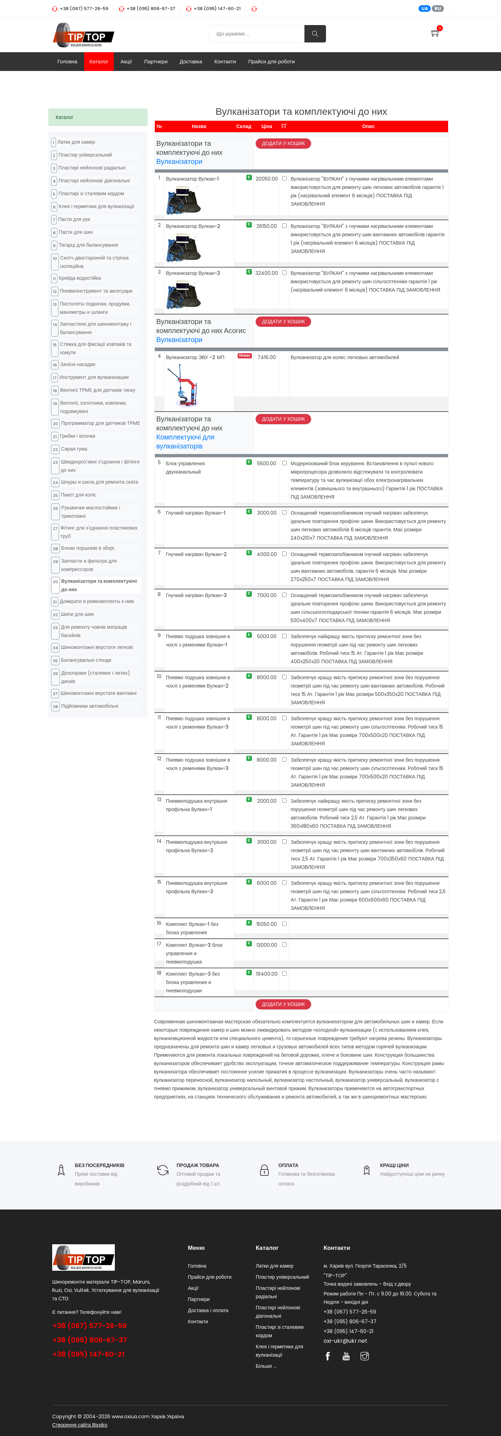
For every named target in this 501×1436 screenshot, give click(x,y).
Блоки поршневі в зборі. (88, 548)
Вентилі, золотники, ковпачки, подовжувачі (93, 407)
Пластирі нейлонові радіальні (92, 167)
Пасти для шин (76, 232)
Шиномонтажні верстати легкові (97, 647)
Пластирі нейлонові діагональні (94, 180)
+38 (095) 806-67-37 (89, 1340)
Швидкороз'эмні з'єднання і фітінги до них (100, 466)
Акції (126, 61)
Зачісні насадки (77, 364)
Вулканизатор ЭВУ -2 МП (195, 357)
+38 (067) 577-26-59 (89, 1326)
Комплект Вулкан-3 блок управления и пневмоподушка (194, 953)
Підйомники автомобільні (89, 706)
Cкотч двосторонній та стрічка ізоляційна (94, 262)
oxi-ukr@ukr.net (345, 1341)
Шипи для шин (77, 614)
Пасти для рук (74, 219)
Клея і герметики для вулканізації (96, 206)
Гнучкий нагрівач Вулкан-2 (196, 554)
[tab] (98, 117)
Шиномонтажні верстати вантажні (98, 693)
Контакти (225, 61)
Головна (67, 61)
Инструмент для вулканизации (94, 377)
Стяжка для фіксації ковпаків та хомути (96, 348)
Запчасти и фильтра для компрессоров (89, 565)
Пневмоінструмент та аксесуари (96, 290)
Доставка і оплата (208, 1310)
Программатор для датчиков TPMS (100, 423)
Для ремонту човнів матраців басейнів (94, 631)
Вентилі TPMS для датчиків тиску (97, 390)
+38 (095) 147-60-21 (88, 1354)
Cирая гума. (74, 448)
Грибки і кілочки (77, 436)
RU (438, 8)
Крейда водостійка (80, 278)
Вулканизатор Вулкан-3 (193, 273)
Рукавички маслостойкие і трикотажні (90, 511)
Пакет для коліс (78, 494)
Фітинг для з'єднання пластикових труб (99, 532)
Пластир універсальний (85, 154)
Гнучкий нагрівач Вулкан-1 (195, 512)
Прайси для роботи (271, 61)
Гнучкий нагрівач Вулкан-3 (196, 595)
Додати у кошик (283, 143)
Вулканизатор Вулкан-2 (193, 226)
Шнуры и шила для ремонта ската (99, 481)
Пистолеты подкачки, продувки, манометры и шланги (95, 308)
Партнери (155, 61)
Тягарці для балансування (88, 244)
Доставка (191, 61)
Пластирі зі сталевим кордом (91, 193)
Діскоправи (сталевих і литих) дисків (95, 677)
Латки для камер (76, 141)
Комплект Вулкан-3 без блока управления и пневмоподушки (193, 982)
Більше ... (266, 1366)
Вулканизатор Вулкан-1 (192, 178)
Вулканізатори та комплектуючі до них (99, 585)
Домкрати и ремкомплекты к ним (97, 601)
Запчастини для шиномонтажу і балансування (95, 328)
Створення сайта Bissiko (80, 1424)
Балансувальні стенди (86, 660)
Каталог (99, 61)
